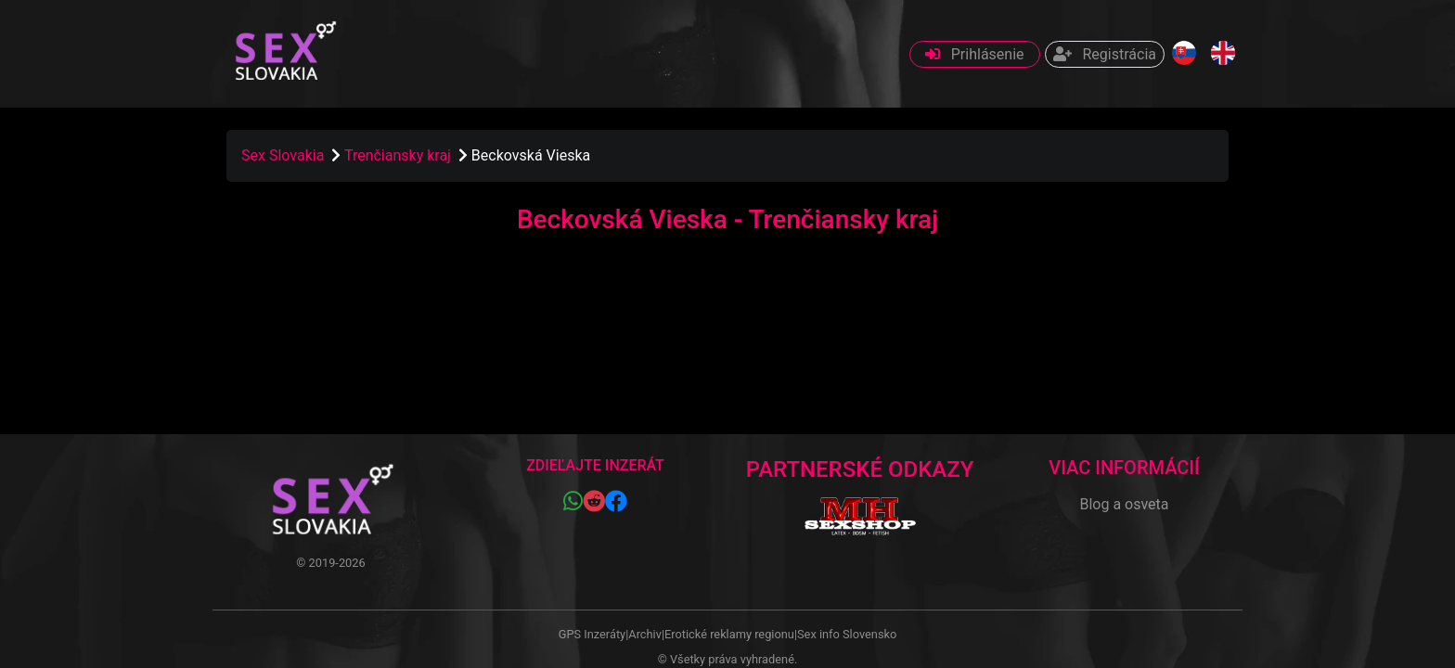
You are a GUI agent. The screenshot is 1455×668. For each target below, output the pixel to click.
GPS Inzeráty (592, 634)
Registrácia (1104, 54)
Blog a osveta (1123, 504)
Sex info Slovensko (846, 634)
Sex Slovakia (282, 155)
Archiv (645, 634)
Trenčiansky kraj (399, 155)
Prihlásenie (974, 54)
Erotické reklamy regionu (729, 634)
